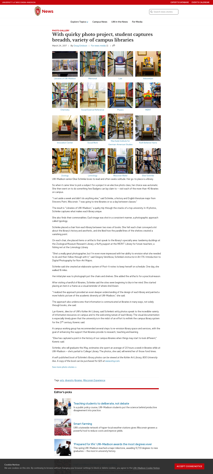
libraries (78, 380)
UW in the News (119, 21)
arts (62, 380)
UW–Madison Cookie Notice (146, 468)
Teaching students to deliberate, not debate (101, 403)
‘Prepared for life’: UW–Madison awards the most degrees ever (112, 444)
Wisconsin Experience (94, 380)
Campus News (99, 21)
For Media (137, 21)
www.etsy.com (112, 360)
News (47, 11)
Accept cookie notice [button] (189, 466)
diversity (69, 380)
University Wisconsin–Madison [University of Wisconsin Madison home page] (18, 2)
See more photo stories (63, 367)
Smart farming (82, 424)
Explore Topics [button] (79, 21)
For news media (99, 45)
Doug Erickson (80, 45)
